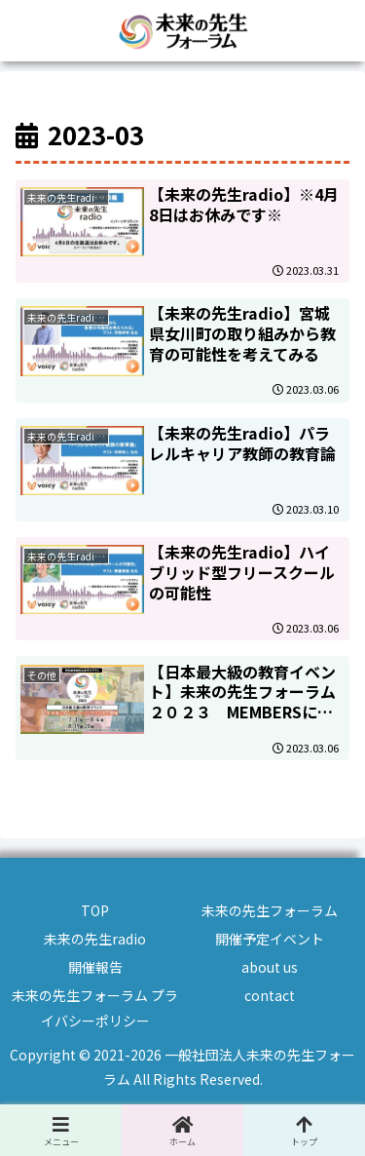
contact (269, 995)
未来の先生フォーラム (269, 910)
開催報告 (95, 967)
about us (269, 967)
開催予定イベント (269, 938)
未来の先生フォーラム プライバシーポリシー (95, 1007)
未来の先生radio (95, 938)
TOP (95, 910)
